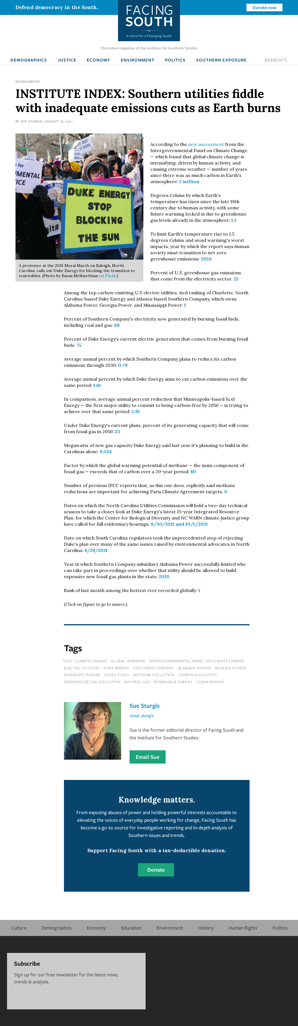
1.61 (97, 385)
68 (116, 325)
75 (78, 345)
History (206, 927)
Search (276, 60)
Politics (175, 60)
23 (117, 431)
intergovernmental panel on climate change (196, 660)
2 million (189, 181)
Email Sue (147, 756)
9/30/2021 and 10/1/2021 (179, 524)
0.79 (123, 365)
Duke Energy (117, 667)
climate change (90, 660)
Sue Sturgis (32, 121)
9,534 (106, 451)
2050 (206, 259)
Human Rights (243, 927)
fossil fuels (116, 674)
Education (131, 927)
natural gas (137, 681)
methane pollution (153, 674)
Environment (137, 60)
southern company (154, 667)
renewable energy (173, 681)
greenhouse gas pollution (92, 681)
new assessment (206, 144)
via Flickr (107, 275)
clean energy (210, 681)
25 (236, 279)
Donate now (265, 7)
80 (193, 471)
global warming (128, 660)
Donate (156, 869)
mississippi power (82, 674)
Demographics (28, 60)
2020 (164, 576)
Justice (67, 60)
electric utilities (82, 667)
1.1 (233, 220)
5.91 (136, 411)
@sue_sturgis (142, 715)
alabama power (194, 667)
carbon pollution (197, 674)
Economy (98, 60)
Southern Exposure (221, 60)
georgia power (230, 667)
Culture (18, 927)
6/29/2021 (96, 550)
